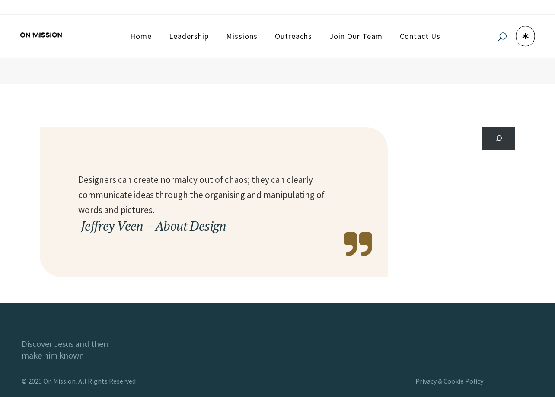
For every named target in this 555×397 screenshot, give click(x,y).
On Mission (59, 381)
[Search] (498, 138)
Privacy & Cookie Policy (449, 381)
